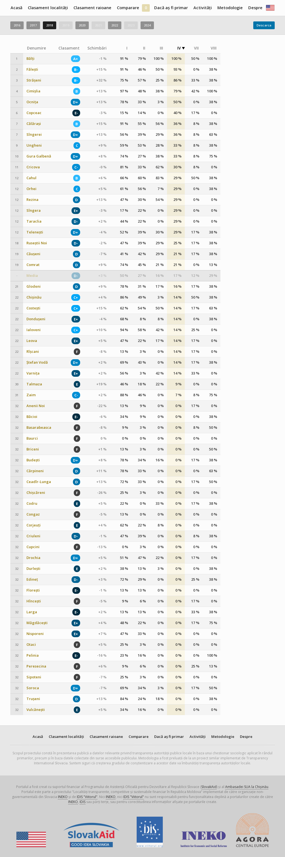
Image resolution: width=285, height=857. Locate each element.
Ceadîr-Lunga (38, 481)
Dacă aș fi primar (171, 7)
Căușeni (33, 254)
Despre (255, 7)
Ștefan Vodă (37, 362)
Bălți (30, 58)
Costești (33, 308)
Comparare (128, 7)
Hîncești (33, 601)
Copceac (33, 112)
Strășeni (33, 80)
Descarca (264, 25)
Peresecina (36, 666)
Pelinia (32, 655)
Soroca (32, 688)
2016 (17, 25)
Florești (33, 590)
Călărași (33, 123)
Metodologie (230, 7)
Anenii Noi (35, 405)
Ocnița (32, 102)
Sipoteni (33, 677)
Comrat (33, 264)
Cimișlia (33, 91)
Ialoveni (33, 329)
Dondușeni (35, 319)
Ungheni (34, 145)
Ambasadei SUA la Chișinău (246, 786)
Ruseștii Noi (36, 243)
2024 (147, 25)
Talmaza (34, 384)
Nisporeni (35, 633)
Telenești (34, 232)
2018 (49, 25)
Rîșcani (32, 351)
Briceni (32, 449)
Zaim (31, 395)
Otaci (31, 644)
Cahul (31, 178)
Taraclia (33, 221)
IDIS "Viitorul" (87, 796)
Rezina (32, 199)
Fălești (32, 69)
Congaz (33, 514)
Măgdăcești (37, 622)
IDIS (82, 801)
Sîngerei (34, 134)
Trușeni (33, 698)
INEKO (63, 796)
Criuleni (33, 536)
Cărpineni (35, 471)
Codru (31, 503)
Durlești (33, 568)
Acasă (16, 7)
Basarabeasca (38, 427)
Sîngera (33, 210)
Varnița (33, 373)
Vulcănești (35, 709)
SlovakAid (209, 786)
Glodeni (33, 286)
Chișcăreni (35, 492)
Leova (31, 340)
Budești (33, 460)
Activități (202, 7)
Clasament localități (48, 7)
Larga (31, 612)
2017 (33, 25)
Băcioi (31, 416)
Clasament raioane (92, 7)
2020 (82, 25)
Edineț (32, 579)
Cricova (33, 167)
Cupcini (33, 547)
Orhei (31, 188)
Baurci (32, 438)
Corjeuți (33, 525)
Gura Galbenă (38, 156)
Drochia (33, 557)
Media (32, 275)
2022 (114, 25)
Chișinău (33, 297)
